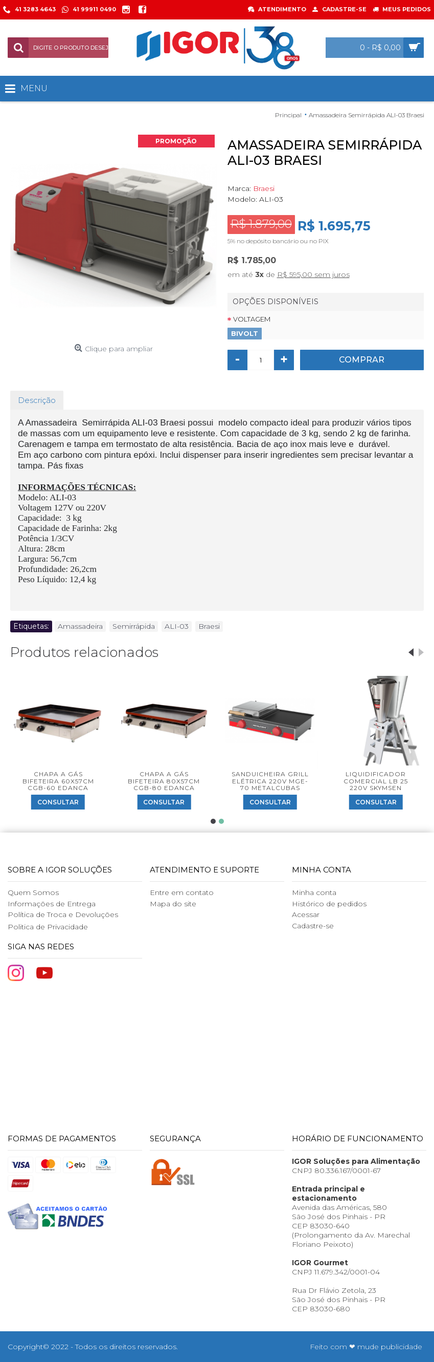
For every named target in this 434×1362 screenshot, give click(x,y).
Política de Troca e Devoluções (63, 914)
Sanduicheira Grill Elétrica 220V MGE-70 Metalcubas (270, 780)
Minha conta (314, 892)
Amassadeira (80, 626)
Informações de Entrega (52, 903)
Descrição (37, 400)
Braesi (264, 188)
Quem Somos (33, 892)
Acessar (305, 914)
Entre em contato (182, 892)
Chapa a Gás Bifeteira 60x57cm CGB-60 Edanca (58, 780)
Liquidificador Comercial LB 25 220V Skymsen (376, 780)
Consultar (58, 802)
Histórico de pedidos (329, 903)
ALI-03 (177, 626)
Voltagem (251, 319)
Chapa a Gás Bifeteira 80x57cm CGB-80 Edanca (164, 780)
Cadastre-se (313, 925)
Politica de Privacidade (48, 926)
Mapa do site (173, 903)
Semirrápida (133, 626)
